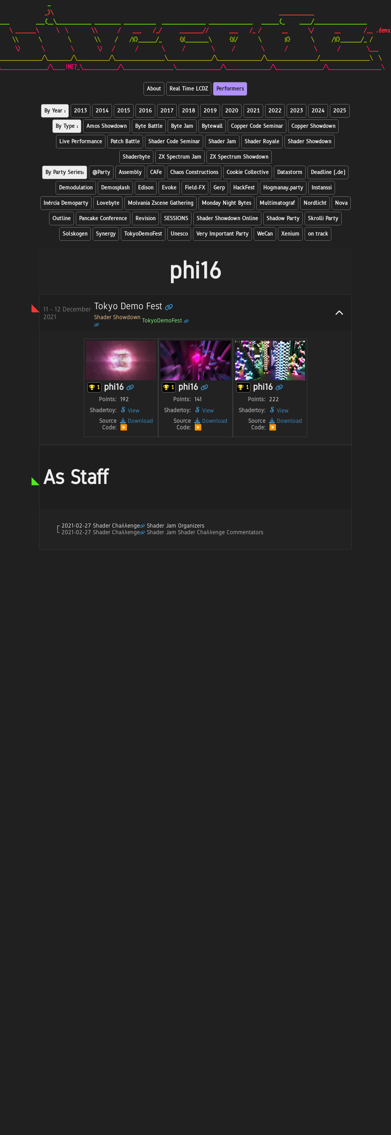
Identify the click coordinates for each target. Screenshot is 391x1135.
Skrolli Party (323, 218)
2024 (318, 110)
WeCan (265, 233)
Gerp (219, 187)
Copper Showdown (313, 126)
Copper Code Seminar (257, 126)
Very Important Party (222, 233)
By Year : (55, 110)
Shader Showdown (309, 141)
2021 (253, 110)
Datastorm (289, 172)
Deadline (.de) (328, 172)
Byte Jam (182, 126)
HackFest (244, 187)
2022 (275, 110)
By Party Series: (64, 172)
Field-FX (195, 187)
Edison (145, 187)
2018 (188, 110)
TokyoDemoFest (143, 233)
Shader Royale (262, 141)
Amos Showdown (106, 126)
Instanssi (322, 187)
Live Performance (80, 141)
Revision (145, 218)
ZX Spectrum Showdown (239, 157)
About (154, 88)
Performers (230, 88)
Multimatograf (277, 203)
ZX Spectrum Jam (180, 157)
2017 (167, 110)
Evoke (169, 187)
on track (318, 233)
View (129, 410)
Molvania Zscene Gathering (160, 203)
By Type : (67, 126)
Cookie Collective (248, 172)
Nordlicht (315, 203)
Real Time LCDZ (189, 88)
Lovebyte (108, 203)
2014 (102, 110)
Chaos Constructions (194, 172)
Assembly (130, 172)
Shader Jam (222, 141)
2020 (231, 110)
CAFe (156, 172)
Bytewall (212, 126)
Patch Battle (125, 141)
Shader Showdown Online (227, 218)
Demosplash (115, 187)
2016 (145, 110)
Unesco (179, 233)
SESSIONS (176, 218)
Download (136, 420)
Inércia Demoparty (66, 203)
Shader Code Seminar (174, 141)
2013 (80, 110)
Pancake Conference (103, 218)
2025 (339, 110)
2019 (210, 110)
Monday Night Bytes (226, 203)
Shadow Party (283, 218)
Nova (341, 203)
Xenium (290, 233)
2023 (296, 110)
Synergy (106, 233)
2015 (123, 110)
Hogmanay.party (283, 187)
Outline (61, 218)
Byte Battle (149, 126)
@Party (101, 172)
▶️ (123, 427)
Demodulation (76, 187)
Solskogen (75, 233)
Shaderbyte (136, 157)
